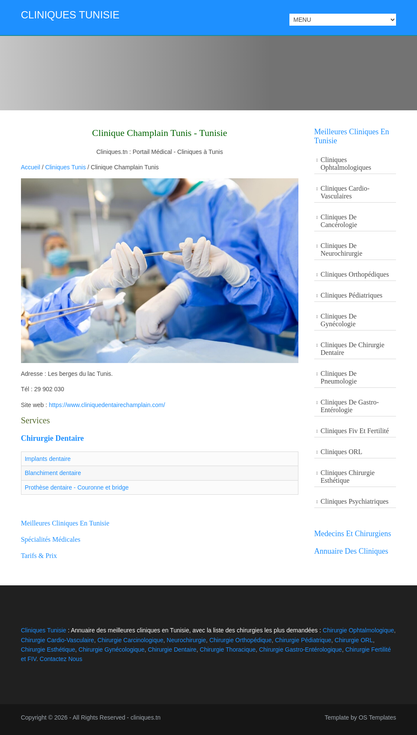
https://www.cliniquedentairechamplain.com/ (107, 404)
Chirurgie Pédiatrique (303, 640)
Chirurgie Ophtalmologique (358, 630)
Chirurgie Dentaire (52, 438)
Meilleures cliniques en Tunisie (65, 523)
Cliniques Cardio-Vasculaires (345, 192)
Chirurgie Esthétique (48, 649)
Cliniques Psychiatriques (355, 501)
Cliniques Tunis (65, 167)
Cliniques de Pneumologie (339, 377)
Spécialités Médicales (50, 539)
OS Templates (377, 717)
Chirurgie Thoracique (228, 649)
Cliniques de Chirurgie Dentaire (352, 348)
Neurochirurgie (186, 640)
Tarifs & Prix (39, 555)
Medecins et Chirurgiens (352, 533)
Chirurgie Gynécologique (111, 649)
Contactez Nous (61, 658)
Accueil (30, 167)
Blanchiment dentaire (53, 472)
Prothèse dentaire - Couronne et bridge (77, 487)
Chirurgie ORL (354, 640)
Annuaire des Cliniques (351, 551)
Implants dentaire (48, 458)
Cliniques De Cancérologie (339, 220)
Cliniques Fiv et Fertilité (355, 430)
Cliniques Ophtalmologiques (346, 163)
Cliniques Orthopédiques (355, 274)
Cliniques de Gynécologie (339, 320)
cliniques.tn (146, 717)
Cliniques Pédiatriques (351, 295)
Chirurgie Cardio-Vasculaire (57, 640)
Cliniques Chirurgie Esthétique (348, 476)
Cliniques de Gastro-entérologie (350, 405)
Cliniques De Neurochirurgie (341, 249)
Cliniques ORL (341, 451)
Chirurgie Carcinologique (130, 640)
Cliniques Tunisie (70, 15)
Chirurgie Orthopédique (240, 640)
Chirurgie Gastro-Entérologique (300, 649)
